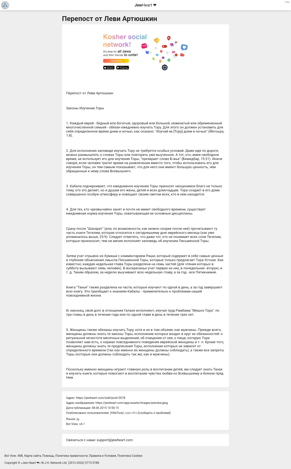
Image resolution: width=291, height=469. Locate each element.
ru (77, 419)
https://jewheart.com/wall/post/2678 (100, 398)
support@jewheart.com (115, 440)
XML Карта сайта (29, 455)
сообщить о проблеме (154, 413)
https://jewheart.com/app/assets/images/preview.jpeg (131, 403)
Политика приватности (71, 455)
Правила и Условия (102, 455)
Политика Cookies (130, 455)
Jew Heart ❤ (30, 463)
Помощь (48, 455)
